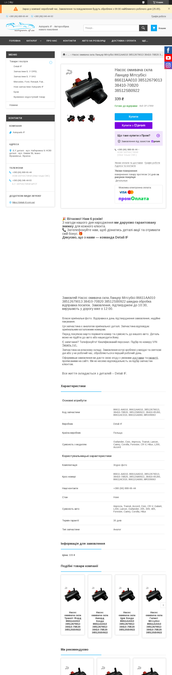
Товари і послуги (18, 61)
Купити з (133, 125)
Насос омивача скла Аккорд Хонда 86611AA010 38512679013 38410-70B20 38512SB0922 (100, 622)
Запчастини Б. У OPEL (25, 71)
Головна (14, 40)
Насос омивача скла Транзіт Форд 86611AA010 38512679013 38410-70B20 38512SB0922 (73, 621)
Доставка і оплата (124, 40)
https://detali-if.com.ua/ (23, 202)
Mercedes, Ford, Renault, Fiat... (29, 81)
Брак (16, 92)
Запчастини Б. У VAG (25, 76)
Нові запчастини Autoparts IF (29, 87)
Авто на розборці (93, 40)
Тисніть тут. (69, 345)
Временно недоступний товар (29, 97)
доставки (138, 357)
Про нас (51, 40)
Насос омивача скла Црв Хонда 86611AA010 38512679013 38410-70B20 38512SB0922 (127, 621)
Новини (13, 105)
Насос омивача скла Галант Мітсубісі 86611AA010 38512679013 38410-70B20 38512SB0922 (154, 622)
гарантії (153, 357)
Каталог (32, 40)
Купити (133, 116)
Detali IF (18, 66)
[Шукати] (143, 28)
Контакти (69, 40)
